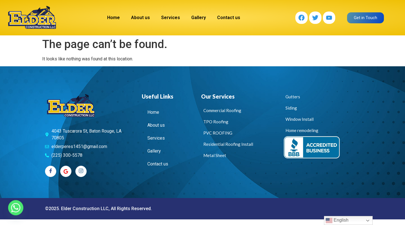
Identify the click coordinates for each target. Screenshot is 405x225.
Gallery (198, 17)
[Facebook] (50, 171)
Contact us (228, 17)
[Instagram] (81, 171)
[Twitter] (65, 171)
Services (170, 17)
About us (140, 17)
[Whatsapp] (15, 210)
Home (113, 17)
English (337, 220)
